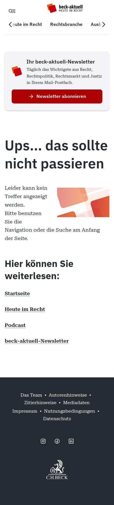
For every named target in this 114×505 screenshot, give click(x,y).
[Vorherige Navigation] (10, 24)
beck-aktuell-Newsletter (37, 341)
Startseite (17, 293)
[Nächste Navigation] (103, 24)
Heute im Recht (25, 309)
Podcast (15, 325)
